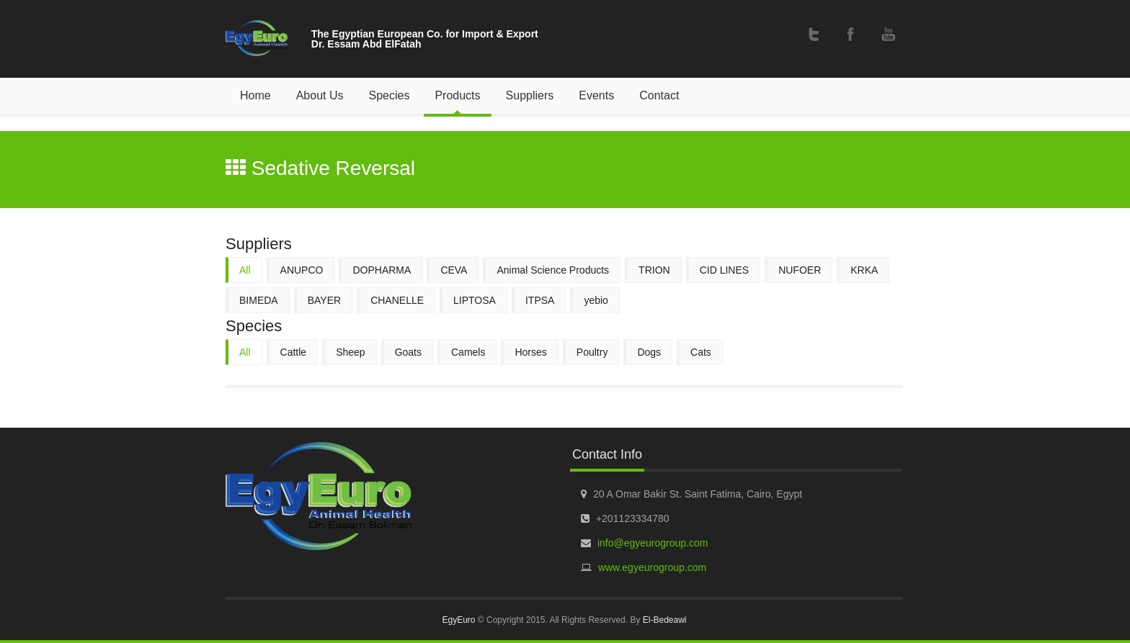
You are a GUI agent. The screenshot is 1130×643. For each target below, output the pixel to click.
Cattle (293, 352)
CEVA (453, 270)
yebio (596, 300)
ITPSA (539, 300)
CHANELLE (397, 300)
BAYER (324, 300)
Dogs (649, 352)
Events (596, 95)
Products (457, 95)
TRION (654, 270)
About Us (320, 95)
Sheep (350, 352)
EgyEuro (458, 620)
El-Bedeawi (665, 620)
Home (255, 95)
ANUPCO (302, 270)
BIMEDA (258, 300)
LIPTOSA (474, 300)
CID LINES (724, 270)
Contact (659, 95)
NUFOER (799, 270)
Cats (700, 352)
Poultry (592, 352)
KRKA (864, 270)
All (245, 270)
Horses (530, 352)
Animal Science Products (553, 270)
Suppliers (530, 95)
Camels (468, 352)
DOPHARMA (381, 270)
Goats (408, 352)
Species (389, 95)
